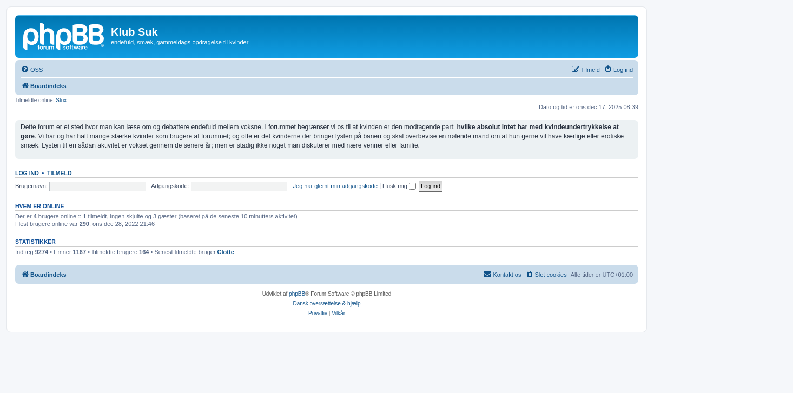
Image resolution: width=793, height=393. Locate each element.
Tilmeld (59, 173)
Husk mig (399, 186)
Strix (61, 100)
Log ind (27, 173)
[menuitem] (32, 69)
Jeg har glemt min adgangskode (335, 186)
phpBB (297, 294)
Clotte (225, 252)
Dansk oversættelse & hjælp (326, 304)
